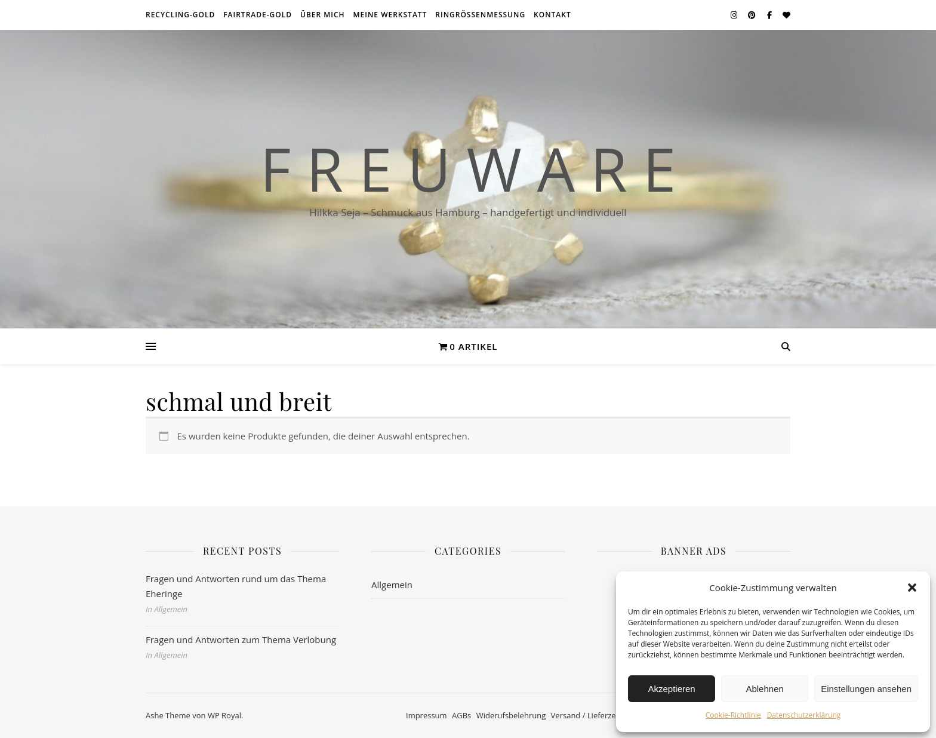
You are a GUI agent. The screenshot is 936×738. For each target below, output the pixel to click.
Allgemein (391, 585)
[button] (912, 588)
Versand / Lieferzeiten (590, 715)
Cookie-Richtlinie (733, 715)
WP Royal (224, 715)
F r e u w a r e (468, 168)
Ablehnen (764, 689)
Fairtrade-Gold (257, 15)
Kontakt (552, 15)
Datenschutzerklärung (804, 715)
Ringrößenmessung (480, 15)
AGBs (461, 715)
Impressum (426, 715)
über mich (322, 15)
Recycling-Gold (180, 15)
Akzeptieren (671, 689)
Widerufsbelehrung (511, 715)
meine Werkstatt (390, 15)
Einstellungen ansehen (866, 689)
